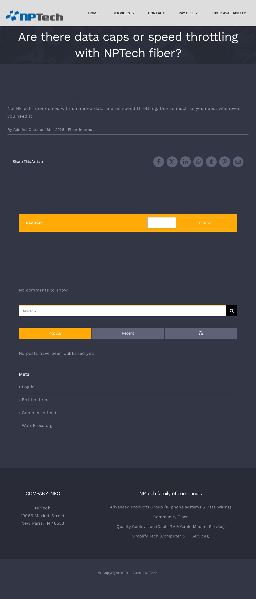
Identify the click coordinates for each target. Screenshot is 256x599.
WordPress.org (37, 425)
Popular (55, 333)
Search (34, 223)
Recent (128, 333)
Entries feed (35, 399)
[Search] (231, 310)
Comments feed (39, 412)
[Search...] (122, 310)
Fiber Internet (81, 129)
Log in (28, 386)
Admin (19, 129)
